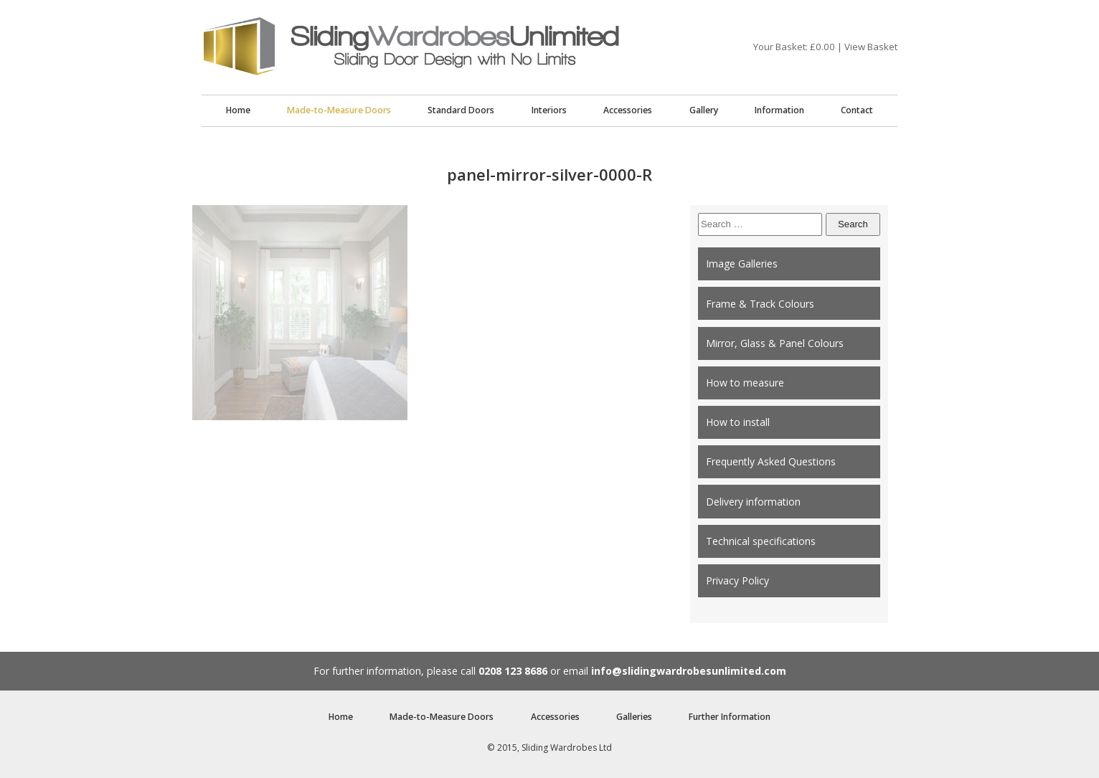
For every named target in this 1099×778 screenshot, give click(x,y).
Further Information (729, 717)
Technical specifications (761, 541)
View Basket (870, 46)
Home (238, 110)
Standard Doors (461, 110)
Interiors (549, 110)
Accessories (627, 110)
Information (779, 110)
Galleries (634, 717)
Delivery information (753, 501)
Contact (857, 110)
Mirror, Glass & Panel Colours (775, 343)
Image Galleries (742, 263)
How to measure (745, 382)
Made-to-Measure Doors (339, 110)
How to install (738, 422)
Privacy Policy (737, 580)
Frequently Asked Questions (771, 461)
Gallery (703, 110)
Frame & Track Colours (760, 303)
